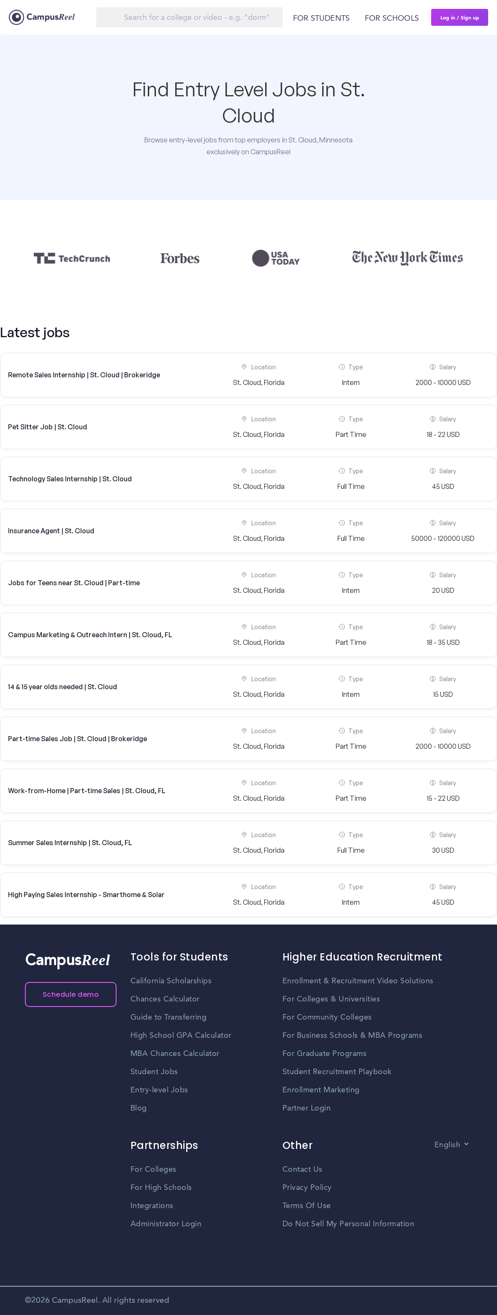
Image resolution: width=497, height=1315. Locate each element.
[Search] (189, 17)
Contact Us (302, 1169)
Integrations (152, 1206)
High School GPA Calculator (180, 1035)
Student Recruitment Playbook (337, 1072)
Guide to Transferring (168, 1017)
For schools (392, 18)
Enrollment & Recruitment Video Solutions (358, 981)
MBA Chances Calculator (175, 1054)
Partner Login (306, 1108)
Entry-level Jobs (159, 1090)
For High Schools (161, 1188)
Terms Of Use (306, 1206)
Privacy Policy (307, 1188)
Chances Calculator (165, 999)
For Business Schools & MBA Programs (352, 1035)
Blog (138, 1108)
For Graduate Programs (324, 1054)
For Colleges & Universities (331, 999)
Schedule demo (71, 994)
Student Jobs (154, 1072)
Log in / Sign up (459, 17)
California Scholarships (171, 981)
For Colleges (153, 1169)
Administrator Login (166, 1224)
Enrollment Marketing (321, 1090)
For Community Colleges (327, 1017)
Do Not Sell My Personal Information (348, 1224)
